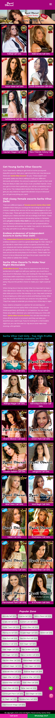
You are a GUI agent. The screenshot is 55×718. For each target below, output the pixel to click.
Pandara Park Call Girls (28, 699)
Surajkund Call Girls (9, 622)
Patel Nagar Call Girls (10, 649)
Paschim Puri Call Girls (28, 638)
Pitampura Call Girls (10, 633)
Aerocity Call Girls (9, 616)
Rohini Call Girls (46, 633)
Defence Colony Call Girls (14, 570)
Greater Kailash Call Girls (14, 471)
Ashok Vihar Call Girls (30, 627)
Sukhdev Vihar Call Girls (14, 371)
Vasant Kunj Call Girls (40, 371)
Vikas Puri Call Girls (9, 638)
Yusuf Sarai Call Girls (14, 86)
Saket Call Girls (14, 537)
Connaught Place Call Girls (12, 694)
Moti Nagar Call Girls (28, 644)
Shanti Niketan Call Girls (14, 439)
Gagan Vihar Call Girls (10, 677)
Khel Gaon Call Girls (14, 504)
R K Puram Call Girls (41, 602)
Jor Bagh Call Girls (9, 699)
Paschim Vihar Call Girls (11, 660)
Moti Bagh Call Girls (41, 504)
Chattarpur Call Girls (41, 537)
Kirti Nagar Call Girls (10, 655)
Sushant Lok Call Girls (28, 622)
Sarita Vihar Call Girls (40, 570)
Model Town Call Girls (10, 627)
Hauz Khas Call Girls (41, 119)
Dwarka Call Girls (25, 616)
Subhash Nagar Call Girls (11, 666)
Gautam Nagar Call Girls (14, 152)
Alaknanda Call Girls (41, 54)
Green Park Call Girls (40, 439)
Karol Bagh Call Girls (33, 694)
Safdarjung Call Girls (14, 119)
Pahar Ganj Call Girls (28, 688)
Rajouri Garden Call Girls (29, 655)
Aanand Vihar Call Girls (11, 682)
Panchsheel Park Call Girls (14, 602)
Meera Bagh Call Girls (31, 660)
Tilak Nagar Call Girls (32, 666)
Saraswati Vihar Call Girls (11, 671)
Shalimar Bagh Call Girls (33, 671)
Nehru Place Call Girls (42, 616)
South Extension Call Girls (40, 86)
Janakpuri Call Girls (9, 644)
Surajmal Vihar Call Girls (31, 677)
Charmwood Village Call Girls (13, 705)
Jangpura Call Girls (40, 471)
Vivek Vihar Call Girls (30, 682)
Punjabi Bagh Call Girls (29, 633)
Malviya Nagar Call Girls (14, 404)
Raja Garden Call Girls (30, 649)
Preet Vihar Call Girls (10, 688)
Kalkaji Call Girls (14, 54)
